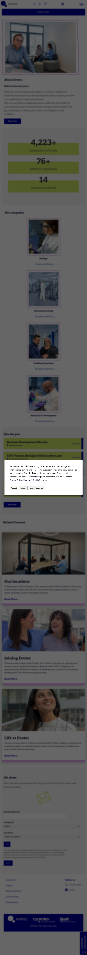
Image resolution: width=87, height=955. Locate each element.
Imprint (27, 480)
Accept (14, 488)
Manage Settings (35, 488)
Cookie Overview (40, 480)
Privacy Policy (16, 480)
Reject (22, 488)
